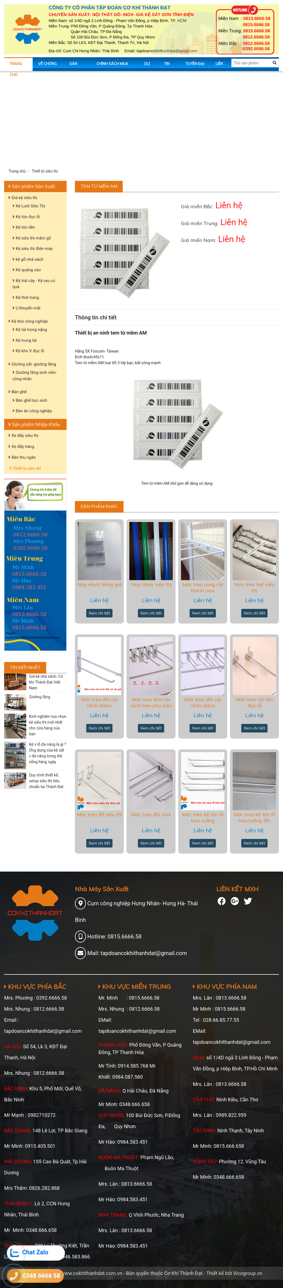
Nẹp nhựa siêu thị (151, 584)
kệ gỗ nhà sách (27, 259)
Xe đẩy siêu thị (23, 435)
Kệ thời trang (25, 297)
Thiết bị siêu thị (45, 171)
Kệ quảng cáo (26, 269)
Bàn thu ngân (22, 457)
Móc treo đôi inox (151, 814)
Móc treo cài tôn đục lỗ (254, 702)
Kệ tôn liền (23, 227)
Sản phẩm (74, 66)
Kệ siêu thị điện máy (32, 248)
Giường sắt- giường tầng (32, 364)
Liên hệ (219, 66)
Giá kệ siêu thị (22, 197)
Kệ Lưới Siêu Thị (28, 206)
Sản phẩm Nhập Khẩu (34, 424)
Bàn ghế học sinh (29, 400)
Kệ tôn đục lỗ (26, 216)
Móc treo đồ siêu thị (99, 814)
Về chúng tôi (47, 66)
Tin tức (167, 66)
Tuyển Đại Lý (195, 66)
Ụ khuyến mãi (26, 308)
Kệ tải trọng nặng (29, 329)
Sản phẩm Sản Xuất (31, 186)
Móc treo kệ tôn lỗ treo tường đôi (254, 817)
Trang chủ (16, 66)
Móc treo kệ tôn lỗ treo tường (202, 817)
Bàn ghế (17, 391)
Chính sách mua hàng (112, 66)
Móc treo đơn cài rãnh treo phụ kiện (151, 702)
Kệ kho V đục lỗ (28, 350)
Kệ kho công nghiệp (28, 321)
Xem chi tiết (99, 613)
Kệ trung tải (24, 340)
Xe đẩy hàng (21, 446)
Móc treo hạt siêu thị (254, 587)
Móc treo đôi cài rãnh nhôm (99, 702)
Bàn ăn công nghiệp (32, 410)
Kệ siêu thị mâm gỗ (31, 238)
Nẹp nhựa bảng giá (99, 584)
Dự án (147, 66)
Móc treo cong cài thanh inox (202, 587)
